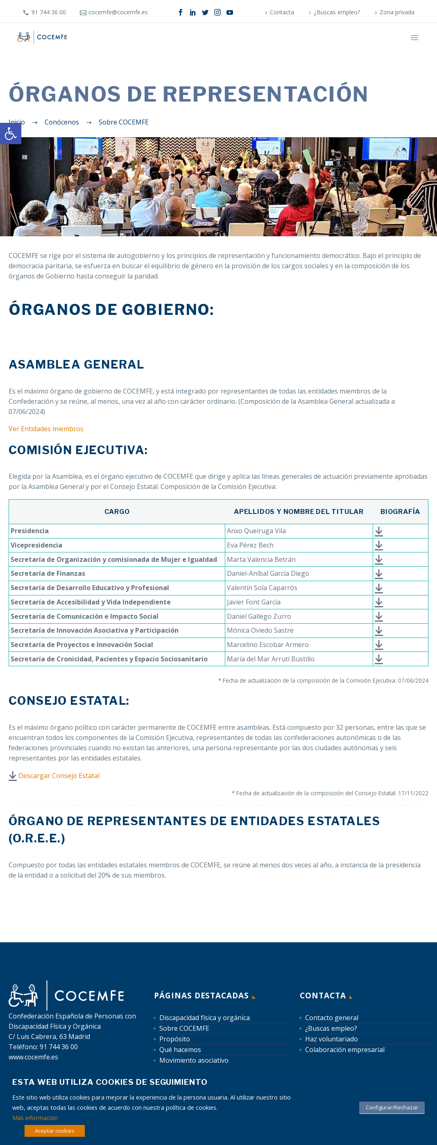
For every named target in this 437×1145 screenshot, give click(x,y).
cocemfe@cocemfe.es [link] (118, 12)
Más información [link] (35, 1117)
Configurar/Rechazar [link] (392, 1107)
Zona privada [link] (397, 12)
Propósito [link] (174, 1038)
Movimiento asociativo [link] (194, 1060)
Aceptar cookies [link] (55, 1130)
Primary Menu (414, 37)
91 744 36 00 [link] (49, 12)
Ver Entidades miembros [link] (46, 428)
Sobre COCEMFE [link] (184, 1028)
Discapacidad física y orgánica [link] (204, 1017)
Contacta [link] (282, 12)
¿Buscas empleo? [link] (337, 12)
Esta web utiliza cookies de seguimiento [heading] (110, 1082)
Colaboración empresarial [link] (345, 1049)
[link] (10, 133)
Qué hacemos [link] (180, 1049)
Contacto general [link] (331, 1017)
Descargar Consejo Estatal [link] (59, 775)
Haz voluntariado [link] (331, 1038)
